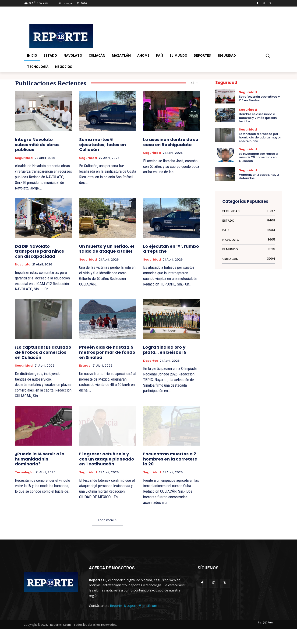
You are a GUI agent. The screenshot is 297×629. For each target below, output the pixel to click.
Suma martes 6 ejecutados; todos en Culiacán (102, 144)
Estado (85, 366)
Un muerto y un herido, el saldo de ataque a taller (106, 248)
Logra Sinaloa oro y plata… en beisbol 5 (164, 349)
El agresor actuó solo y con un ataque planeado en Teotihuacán (106, 459)
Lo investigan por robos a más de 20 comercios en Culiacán (258, 157)
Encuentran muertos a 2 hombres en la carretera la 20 (170, 459)
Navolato (22, 264)
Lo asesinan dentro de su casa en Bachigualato (170, 142)
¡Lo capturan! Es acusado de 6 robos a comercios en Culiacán (43, 352)
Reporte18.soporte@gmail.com (133, 605)
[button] (267, 55)
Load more (107, 520)
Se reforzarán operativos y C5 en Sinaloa (259, 98)
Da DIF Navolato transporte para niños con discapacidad (39, 251)
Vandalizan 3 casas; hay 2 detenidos (259, 176)
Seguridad (24, 158)
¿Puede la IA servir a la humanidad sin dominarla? (39, 459)
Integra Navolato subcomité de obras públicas (37, 144)
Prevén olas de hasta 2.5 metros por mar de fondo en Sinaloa (107, 352)
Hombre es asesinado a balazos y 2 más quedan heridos (258, 118)
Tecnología (24, 472)
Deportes (150, 361)
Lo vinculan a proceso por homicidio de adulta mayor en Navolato (260, 137)
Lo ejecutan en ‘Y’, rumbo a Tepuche (171, 248)
